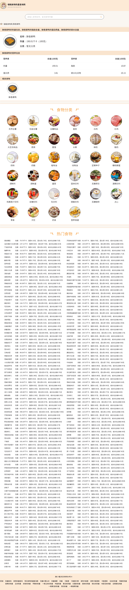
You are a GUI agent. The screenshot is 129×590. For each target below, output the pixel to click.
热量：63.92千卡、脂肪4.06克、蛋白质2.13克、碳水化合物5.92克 (95, 309)
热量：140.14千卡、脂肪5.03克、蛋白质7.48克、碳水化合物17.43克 (33, 563)
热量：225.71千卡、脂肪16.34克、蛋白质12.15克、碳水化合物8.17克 (96, 332)
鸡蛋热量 (58, 584)
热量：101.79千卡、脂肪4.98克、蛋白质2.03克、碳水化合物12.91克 (95, 494)
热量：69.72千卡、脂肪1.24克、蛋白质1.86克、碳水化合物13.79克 (32, 550)
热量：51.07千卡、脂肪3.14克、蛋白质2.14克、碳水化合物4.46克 (95, 517)
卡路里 (66, 581)
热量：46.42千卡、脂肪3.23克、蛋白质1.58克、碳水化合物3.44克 (32, 356)
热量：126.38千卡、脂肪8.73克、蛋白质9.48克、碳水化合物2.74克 (32, 293)
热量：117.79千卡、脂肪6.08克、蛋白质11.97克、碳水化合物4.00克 (95, 527)
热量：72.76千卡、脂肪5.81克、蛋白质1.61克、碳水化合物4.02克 (32, 379)
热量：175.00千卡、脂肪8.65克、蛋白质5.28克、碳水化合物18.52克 (95, 286)
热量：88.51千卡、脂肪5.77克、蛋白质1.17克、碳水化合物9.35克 (95, 540)
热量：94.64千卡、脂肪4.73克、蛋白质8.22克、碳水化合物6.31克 (32, 382)
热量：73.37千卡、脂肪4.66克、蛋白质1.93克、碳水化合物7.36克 (95, 520)
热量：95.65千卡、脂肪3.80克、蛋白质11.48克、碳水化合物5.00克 (32, 474)
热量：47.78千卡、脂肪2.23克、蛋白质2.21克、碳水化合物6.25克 (32, 319)
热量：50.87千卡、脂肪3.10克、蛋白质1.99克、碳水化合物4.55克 (32, 458)
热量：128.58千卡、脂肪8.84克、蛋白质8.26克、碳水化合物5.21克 (95, 369)
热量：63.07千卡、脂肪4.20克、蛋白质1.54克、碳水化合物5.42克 (95, 474)
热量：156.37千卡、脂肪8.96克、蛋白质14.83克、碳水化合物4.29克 (95, 270)
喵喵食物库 (8, 24)
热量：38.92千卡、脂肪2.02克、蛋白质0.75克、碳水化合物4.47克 (32, 425)
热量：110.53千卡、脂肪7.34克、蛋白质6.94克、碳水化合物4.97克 (95, 537)
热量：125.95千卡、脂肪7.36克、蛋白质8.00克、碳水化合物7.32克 (95, 247)
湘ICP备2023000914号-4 (63, 577)
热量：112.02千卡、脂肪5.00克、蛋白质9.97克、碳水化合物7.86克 (32, 250)
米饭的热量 (27, 584)
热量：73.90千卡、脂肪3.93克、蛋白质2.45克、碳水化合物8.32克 (32, 510)
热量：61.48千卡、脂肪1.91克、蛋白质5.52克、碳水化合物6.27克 (32, 349)
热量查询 (8, 581)
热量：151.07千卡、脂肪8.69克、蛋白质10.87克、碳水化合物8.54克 (33, 451)
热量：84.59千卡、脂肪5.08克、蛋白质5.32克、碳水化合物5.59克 (95, 553)
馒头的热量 (95, 584)
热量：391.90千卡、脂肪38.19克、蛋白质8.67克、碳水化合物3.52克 (33, 560)
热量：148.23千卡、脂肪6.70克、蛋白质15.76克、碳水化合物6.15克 (95, 435)
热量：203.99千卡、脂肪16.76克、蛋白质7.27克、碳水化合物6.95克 (33, 481)
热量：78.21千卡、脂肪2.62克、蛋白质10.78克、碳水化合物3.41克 (32, 309)
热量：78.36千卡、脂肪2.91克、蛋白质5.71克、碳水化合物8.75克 (32, 267)
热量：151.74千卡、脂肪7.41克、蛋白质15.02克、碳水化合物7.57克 (33, 306)
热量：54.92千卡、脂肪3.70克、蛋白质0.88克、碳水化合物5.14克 (95, 290)
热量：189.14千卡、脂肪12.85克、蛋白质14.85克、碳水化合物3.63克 (96, 530)
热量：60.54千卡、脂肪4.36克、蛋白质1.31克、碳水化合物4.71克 (32, 408)
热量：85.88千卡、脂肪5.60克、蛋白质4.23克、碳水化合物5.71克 (95, 346)
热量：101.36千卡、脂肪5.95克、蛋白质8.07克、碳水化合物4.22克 (32, 438)
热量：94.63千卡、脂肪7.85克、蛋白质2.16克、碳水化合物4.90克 (32, 556)
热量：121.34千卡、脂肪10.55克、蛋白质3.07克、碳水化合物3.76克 (33, 372)
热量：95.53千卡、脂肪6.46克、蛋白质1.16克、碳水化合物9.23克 (32, 329)
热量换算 (54, 581)
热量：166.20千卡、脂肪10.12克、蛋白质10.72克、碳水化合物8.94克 (96, 402)
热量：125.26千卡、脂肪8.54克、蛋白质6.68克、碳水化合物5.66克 (95, 244)
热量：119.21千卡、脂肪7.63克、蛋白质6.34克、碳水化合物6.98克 (95, 342)
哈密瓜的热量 (106, 584)
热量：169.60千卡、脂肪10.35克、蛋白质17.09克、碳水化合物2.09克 (33, 533)
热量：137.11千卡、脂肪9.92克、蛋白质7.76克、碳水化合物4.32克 (32, 244)
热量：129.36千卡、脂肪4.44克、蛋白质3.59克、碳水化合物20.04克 (95, 382)
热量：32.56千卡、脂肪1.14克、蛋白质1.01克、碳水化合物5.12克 (32, 540)
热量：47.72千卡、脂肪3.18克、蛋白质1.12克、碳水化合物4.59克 (32, 547)
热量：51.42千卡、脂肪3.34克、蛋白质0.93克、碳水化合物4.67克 (95, 510)
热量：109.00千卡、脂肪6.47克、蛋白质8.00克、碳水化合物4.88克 (32, 537)
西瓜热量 (64, 586)
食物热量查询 (18, 581)
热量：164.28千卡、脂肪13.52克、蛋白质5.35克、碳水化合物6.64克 (33, 421)
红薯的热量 (76, 584)
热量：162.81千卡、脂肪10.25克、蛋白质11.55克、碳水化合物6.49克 (96, 431)
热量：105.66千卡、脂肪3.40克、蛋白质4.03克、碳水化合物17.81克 (95, 428)
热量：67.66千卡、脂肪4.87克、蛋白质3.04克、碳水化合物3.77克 (95, 500)
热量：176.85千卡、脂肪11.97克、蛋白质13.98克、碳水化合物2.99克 (96, 316)
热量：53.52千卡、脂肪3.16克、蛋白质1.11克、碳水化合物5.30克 (95, 484)
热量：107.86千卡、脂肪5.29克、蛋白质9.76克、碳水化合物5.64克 (32, 527)
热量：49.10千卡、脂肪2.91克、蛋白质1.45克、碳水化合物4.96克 (95, 514)
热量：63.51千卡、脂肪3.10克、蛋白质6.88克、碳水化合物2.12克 (32, 487)
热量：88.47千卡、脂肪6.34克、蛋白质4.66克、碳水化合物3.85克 (95, 444)
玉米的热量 (113, 581)
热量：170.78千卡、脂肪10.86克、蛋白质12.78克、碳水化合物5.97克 (96, 365)
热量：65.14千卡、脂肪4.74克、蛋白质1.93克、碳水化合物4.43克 (95, 356)
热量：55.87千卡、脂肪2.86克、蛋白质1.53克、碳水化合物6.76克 (95, 491)
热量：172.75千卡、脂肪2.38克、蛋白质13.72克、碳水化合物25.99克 (33, 375)
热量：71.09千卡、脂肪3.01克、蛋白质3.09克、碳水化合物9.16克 (32, 477)
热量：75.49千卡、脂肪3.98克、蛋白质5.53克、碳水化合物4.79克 (95, 306)
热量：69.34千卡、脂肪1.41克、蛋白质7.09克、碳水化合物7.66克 (32, 290)
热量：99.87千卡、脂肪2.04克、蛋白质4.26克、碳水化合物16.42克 (32, 247)
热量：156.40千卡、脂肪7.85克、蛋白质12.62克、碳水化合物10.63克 (96, 471)
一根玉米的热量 (47, 584)
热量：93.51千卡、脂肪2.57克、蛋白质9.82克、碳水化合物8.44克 (95, 395)
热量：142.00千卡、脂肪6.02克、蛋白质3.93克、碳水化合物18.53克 (95, 296)
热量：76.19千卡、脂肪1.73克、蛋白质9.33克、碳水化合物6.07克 (95, 533)
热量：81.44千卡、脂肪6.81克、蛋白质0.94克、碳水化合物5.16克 (95, 283)
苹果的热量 (36, 584)
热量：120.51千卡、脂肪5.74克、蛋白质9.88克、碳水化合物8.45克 (95, 277)
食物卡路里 (84, 581)
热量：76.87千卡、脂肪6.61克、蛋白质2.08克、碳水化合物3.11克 (95, 352)
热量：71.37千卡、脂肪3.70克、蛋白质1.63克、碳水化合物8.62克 (32, 461)
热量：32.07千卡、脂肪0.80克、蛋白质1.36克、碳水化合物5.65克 (32, 296)
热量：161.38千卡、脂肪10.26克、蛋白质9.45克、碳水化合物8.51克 (33, 491)
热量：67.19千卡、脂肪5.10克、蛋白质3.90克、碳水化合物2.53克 (32, 362)
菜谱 (1, 581)
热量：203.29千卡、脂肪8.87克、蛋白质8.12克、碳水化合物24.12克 (95, 468)
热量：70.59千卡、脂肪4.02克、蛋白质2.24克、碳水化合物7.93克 (32, 270)
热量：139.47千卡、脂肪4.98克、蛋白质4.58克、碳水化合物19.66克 (33, 435)
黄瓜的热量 (67, 584)
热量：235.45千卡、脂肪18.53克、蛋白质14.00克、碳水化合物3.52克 (33, 280)
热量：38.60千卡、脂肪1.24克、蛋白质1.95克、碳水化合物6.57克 (95, 359)
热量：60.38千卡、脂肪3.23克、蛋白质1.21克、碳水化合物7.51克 (32, 283)
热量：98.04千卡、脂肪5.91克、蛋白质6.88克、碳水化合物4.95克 (32, 352)
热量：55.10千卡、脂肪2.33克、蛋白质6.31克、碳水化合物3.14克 (32, 497)
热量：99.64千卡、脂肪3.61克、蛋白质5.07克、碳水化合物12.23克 (32, 514)
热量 (61, 581)
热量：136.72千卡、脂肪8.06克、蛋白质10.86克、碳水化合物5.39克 (95, 293)
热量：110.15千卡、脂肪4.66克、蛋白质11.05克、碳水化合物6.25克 (95, 412)
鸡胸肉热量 (123, 581)
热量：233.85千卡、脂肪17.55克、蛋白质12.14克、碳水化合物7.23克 (96, 487)
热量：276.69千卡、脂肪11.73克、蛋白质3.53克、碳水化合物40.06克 (96, 481)
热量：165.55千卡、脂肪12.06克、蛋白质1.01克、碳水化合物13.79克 (33, 277)
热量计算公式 (44, 581)
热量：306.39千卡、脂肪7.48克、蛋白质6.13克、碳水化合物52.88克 (95, 260)
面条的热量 (86, 584)
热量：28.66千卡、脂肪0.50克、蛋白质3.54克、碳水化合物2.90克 (32, 428)
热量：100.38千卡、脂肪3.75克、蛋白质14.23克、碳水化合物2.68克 (95, 398)
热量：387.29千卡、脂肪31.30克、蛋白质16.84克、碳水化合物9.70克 (33, 388)
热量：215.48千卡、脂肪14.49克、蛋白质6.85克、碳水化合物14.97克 (33, 454)
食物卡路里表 (94, 581)
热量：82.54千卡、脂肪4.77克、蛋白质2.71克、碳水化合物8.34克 (95, 349)
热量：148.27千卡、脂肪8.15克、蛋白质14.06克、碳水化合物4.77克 (95, 556)
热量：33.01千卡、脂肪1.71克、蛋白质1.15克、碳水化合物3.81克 (95, 379)
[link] (8, 24)
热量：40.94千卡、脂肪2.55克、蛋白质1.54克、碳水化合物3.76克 (95, 477)
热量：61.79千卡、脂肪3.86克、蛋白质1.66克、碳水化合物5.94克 (95, 257)
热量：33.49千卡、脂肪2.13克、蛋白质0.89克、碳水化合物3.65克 (95, 303)
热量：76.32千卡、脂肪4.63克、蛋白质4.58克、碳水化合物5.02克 (95, 300)
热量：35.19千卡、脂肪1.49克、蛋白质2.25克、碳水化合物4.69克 (95, 566)
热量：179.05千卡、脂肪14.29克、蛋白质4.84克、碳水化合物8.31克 (95, 507)
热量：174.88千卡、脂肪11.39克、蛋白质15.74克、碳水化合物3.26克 (33, 395)
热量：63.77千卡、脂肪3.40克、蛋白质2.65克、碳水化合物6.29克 (32, 520)
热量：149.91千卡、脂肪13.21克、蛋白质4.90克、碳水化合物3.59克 (95, 458)
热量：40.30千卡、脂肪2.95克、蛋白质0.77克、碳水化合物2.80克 (95, 392)
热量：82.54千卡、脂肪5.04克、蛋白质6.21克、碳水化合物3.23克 (32, 448)
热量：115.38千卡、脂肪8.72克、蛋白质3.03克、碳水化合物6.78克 (32, 471)
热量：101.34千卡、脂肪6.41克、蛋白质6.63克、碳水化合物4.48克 (32, 263)
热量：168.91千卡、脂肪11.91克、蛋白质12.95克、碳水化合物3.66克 (96, 421)
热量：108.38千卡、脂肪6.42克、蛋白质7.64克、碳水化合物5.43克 (32, 339)
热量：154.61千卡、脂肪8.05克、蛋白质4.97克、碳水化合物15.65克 (95, 464)
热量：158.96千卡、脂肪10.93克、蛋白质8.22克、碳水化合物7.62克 (95, 451)
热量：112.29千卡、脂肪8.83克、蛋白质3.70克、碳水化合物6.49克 (32, 385)
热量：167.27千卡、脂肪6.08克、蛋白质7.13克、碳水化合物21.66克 (33, 286)
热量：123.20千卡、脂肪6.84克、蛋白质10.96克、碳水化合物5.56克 (33, 523)
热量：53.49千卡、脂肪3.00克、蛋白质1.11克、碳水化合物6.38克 (32, 346)
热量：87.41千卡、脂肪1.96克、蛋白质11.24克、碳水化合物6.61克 (95, 336)
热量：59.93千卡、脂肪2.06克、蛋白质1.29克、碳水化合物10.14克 (32, 313)
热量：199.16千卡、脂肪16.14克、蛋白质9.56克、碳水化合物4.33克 (95, 425)
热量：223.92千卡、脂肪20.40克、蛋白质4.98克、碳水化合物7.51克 (33, 332)
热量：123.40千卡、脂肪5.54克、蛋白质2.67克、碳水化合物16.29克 (33, 402)
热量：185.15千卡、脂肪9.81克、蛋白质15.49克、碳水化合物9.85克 (33, 530)
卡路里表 (104, 581)
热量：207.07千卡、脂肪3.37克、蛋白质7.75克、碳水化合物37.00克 (95, 362)
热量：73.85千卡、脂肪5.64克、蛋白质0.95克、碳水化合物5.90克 (32, 418)
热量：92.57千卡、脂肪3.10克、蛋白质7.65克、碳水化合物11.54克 (95, 415)
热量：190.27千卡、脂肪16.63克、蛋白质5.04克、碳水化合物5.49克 (33, 504)
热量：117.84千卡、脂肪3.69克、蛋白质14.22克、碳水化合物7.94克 (95, 438)
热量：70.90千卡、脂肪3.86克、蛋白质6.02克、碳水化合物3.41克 (95, 326)
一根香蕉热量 (73, 586)
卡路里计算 (75, 581)
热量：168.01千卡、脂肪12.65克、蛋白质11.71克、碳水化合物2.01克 (33, 543)
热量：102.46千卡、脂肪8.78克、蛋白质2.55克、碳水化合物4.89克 (95, 550)
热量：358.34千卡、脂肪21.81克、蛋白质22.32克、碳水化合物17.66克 (34, 412)
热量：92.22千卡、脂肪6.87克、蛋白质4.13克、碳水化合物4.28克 (95, 504)
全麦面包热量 (117, 584)
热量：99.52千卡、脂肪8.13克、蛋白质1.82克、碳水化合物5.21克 (95, 523)
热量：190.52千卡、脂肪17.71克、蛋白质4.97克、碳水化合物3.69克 (95, 418)
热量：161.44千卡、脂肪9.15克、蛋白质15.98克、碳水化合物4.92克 (33, 441)
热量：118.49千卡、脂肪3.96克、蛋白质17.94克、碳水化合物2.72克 (33, 431)
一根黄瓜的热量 (54, 586)
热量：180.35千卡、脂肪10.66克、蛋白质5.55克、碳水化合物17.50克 (96, 250)
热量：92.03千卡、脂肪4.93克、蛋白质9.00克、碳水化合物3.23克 (32, 359)
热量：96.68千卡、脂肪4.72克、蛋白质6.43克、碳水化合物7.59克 (95, 543)
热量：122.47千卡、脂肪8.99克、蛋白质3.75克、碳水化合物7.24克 (32, 405)
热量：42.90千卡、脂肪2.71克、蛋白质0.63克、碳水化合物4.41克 (32, 257)
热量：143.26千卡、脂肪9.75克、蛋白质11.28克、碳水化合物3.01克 (33, 316)
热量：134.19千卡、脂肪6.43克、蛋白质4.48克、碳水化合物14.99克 (33, 464)
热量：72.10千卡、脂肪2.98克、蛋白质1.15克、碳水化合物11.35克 (32, 326)
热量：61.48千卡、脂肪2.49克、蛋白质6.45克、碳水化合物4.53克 (95, 405)
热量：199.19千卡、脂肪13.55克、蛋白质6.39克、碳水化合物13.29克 (96, 339)
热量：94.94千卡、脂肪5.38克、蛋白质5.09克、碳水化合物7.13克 (32, 398)
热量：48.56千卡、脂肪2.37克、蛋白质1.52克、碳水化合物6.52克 (32, 323)
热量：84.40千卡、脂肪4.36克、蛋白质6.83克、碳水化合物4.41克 (95, 267)
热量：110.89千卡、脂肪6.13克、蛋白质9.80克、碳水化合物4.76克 (95, 497)
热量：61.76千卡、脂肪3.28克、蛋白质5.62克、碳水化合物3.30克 (32, 415)
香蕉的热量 (9, 584)
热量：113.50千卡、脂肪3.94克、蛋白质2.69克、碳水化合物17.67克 (33, 517)
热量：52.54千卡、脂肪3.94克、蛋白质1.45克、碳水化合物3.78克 (32, 500)
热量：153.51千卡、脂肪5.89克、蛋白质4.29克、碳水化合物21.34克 (33, 468)
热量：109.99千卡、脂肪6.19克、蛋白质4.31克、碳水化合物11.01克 (33, 484)
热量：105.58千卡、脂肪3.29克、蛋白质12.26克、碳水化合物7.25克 (33, 336)
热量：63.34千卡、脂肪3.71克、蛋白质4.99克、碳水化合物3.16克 (95, 563)
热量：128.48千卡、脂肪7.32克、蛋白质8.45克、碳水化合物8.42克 (95, 441)
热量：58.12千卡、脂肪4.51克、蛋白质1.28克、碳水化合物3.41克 (32, 365)
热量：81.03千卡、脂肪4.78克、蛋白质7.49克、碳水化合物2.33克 (95, 240)
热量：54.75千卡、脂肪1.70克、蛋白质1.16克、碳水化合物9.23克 (32, 260)
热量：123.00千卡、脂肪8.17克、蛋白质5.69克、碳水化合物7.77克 (32, 566)
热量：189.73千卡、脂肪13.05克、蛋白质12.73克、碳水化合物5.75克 (33, 369)
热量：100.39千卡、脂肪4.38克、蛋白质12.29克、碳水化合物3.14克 (95, 560)
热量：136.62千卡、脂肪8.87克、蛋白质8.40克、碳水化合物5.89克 (95, 372)
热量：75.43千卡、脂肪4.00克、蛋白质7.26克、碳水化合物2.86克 (95, 319)
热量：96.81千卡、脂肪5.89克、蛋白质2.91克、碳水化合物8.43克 (32, 253)
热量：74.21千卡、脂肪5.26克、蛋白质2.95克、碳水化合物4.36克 (32, 300)
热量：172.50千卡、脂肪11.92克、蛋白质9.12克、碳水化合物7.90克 (33, 342)
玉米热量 (18, 584)
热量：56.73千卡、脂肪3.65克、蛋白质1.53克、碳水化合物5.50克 (95, 329)
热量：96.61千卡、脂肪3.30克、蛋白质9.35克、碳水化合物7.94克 (32, 507)
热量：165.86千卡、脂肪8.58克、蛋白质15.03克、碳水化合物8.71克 (33, 392)
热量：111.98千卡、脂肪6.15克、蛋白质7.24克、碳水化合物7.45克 (95, 547)
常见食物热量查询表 (31, 581)
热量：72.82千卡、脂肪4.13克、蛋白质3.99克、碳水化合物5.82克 (95, 280)
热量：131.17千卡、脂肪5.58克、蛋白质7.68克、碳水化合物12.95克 (95, 323)
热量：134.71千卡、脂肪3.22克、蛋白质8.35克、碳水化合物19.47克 (33, 303)
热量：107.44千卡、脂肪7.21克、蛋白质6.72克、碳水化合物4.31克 (95, 461)
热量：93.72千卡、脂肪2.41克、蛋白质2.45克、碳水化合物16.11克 (95, 408)
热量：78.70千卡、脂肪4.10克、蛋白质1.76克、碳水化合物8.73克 (32, 240)
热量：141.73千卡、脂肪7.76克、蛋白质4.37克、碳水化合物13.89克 (33, 553)
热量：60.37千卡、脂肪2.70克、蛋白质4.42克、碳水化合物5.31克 (32, 494)
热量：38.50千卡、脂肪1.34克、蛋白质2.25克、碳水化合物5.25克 (95, 273)
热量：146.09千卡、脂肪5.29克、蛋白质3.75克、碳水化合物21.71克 (95, 253)
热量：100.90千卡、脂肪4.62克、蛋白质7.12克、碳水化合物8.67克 (95, 388)
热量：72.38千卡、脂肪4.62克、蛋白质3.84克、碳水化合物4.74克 (95, 448)
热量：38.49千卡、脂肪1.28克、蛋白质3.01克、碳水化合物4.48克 (95, 263)
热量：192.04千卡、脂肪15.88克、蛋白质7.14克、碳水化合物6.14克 (95, 375)
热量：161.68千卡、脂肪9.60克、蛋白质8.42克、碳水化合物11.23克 (95, 454)
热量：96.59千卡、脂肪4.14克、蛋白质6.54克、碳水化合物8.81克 (95, 385)
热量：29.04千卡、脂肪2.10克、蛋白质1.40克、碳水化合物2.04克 (32, 273)
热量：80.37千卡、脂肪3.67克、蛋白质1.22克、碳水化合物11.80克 (32, 444)
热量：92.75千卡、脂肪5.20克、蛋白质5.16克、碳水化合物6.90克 (95, 313)
